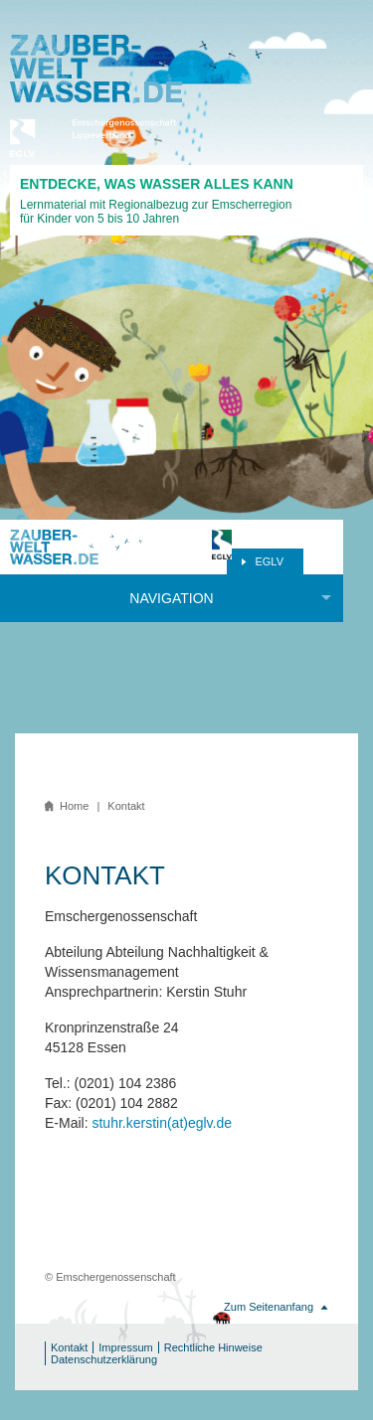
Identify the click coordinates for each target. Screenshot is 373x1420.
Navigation (171, 598)
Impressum (125, 1347)
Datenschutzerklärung (104, 1359)
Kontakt (69, 1347)
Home (74, 806)
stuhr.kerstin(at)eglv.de (162, 1123)
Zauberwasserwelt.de (96, 68)
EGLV (269, 561)
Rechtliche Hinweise (213, 1347)
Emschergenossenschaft (119, 138)
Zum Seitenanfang (268, 1307)
